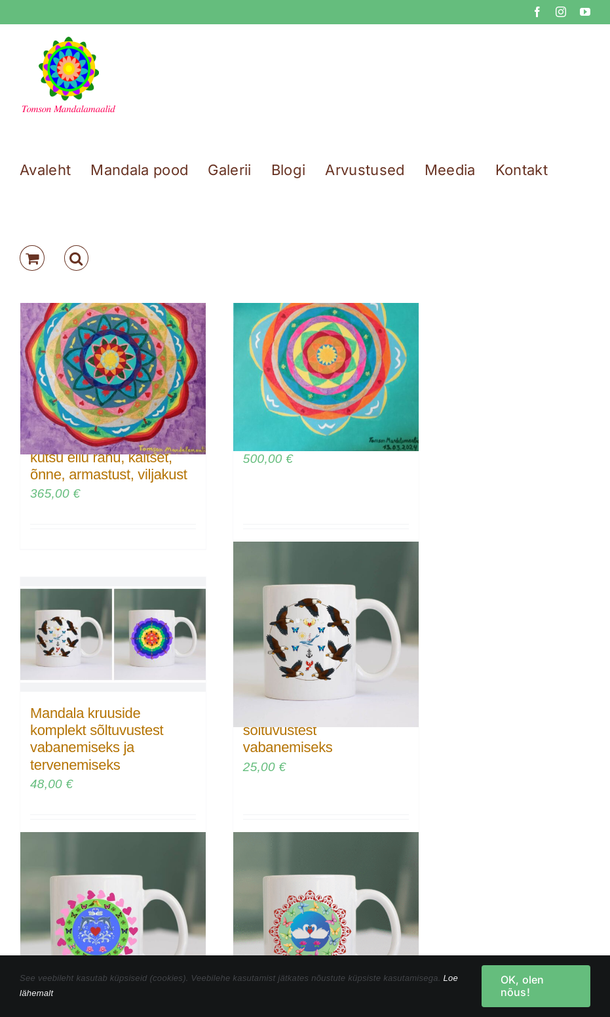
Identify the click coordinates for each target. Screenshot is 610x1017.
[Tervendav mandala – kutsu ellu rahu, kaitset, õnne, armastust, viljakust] (113, 361)
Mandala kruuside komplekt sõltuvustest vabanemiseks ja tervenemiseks (96, 739)
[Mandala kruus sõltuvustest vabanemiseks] (326, 634)
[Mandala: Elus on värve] (326, 361)
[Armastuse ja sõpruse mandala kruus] (326, 924)
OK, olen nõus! (522, 986)
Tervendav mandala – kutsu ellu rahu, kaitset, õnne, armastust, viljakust (108, 457)
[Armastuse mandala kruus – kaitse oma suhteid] (113, 924)
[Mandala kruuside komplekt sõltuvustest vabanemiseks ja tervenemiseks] (113, 634)
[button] (76, 258)
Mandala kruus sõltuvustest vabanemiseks (289, 730)
